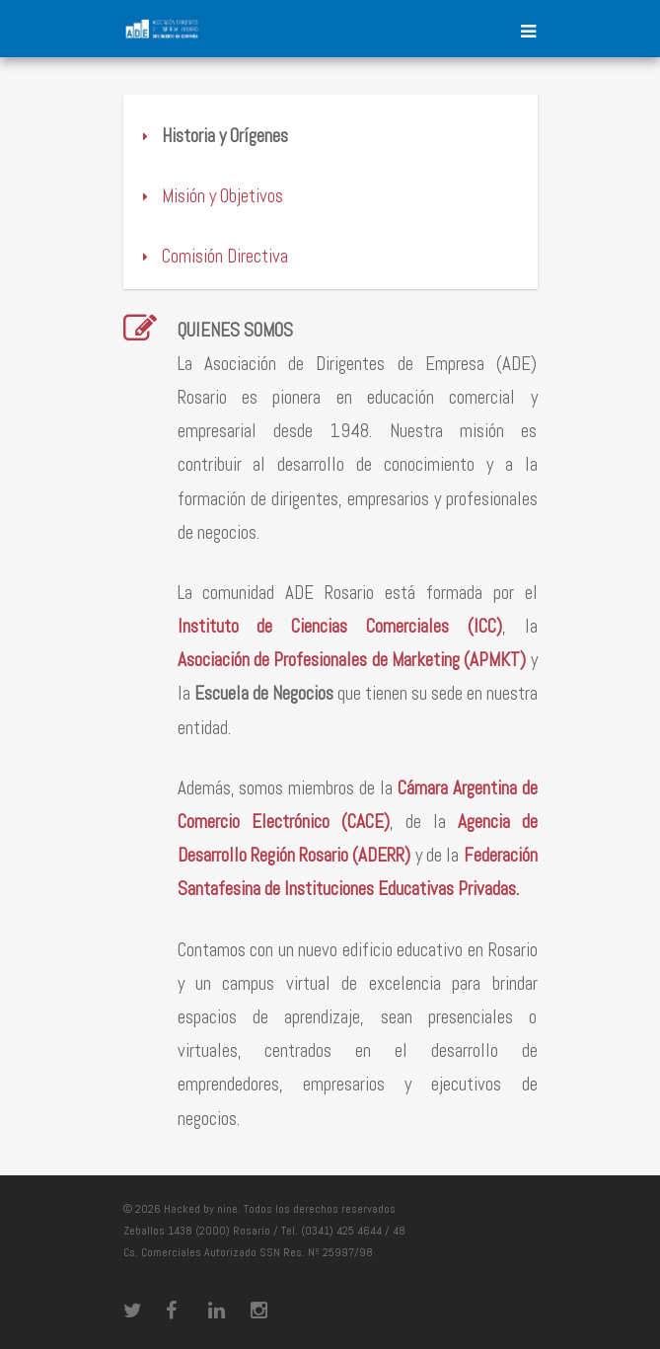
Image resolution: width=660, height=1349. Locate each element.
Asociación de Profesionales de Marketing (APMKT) (352, 659)
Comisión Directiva (213, 256)
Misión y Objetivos (210, 196)
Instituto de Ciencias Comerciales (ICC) (340, 626)
